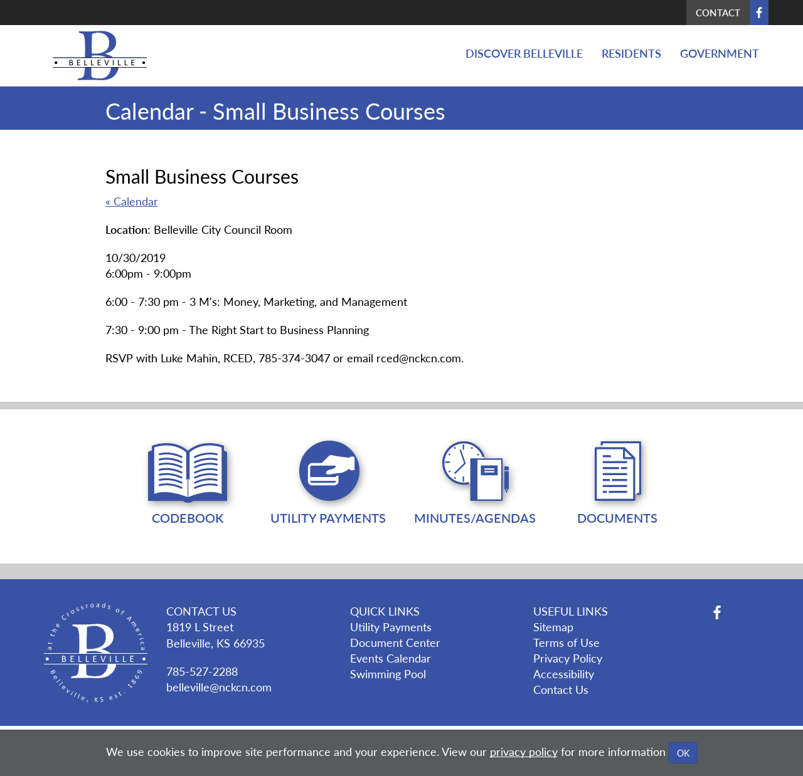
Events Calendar (390, 658)
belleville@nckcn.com (219, 687)
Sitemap (553, 626)
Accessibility (563, 673)
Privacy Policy (567, 658)
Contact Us (560, 689)
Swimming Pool (388, 673)
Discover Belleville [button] (524, 53)
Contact (718, 12)
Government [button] (719, 53)
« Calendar (131, 201)
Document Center (395, 642)
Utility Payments (391, 626)
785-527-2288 (202, 671)
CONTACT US (201, 611)
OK (683, 753)
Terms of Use (566, 642)
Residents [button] (631, 53)
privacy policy (524, 751)
